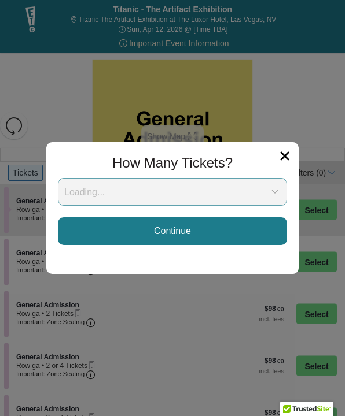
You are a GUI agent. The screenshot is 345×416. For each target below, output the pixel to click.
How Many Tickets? (172, 162)
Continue (172, 231)
